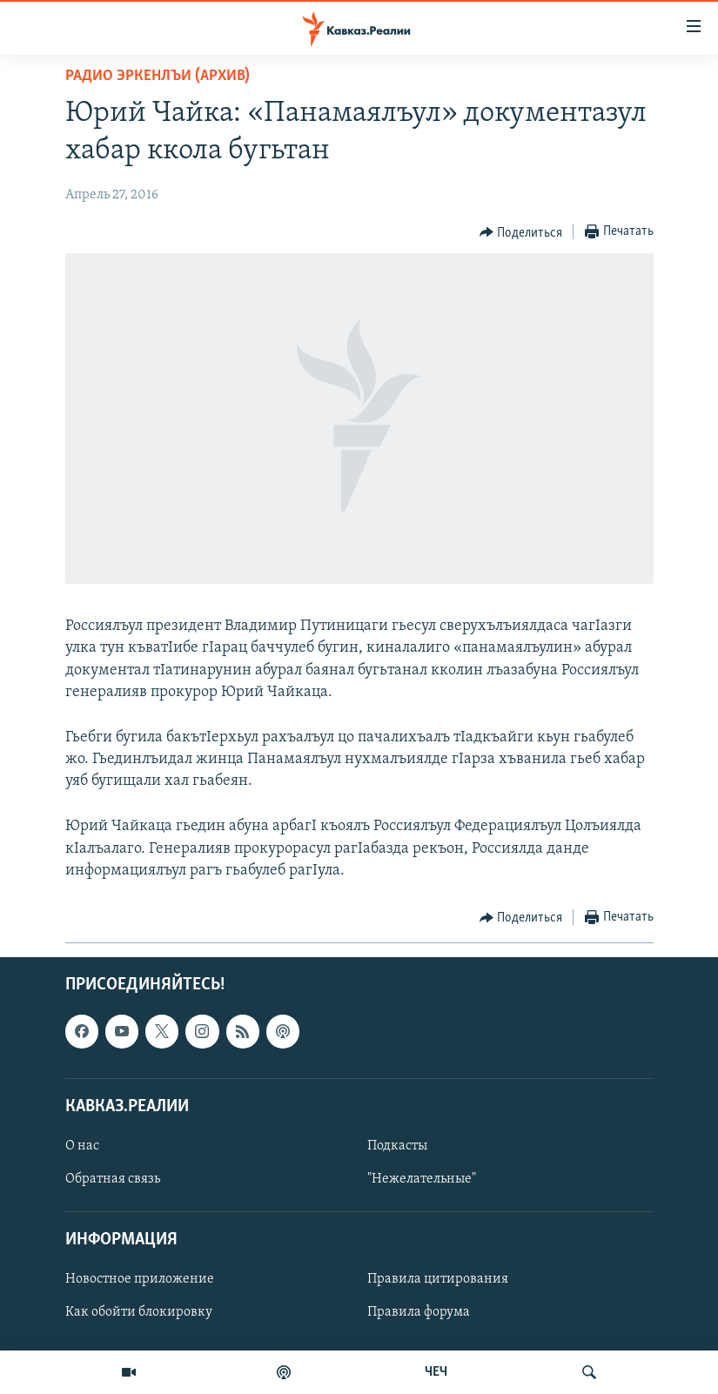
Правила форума (418, 1313)
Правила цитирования (437, 1279)
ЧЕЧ (436, 1372)
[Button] (521, 232)
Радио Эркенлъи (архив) (157, 76)
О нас (82, 1146)
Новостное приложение (139, 1279)
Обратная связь (112, 1179)
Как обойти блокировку (138, 1313)
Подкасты (397, 1146)
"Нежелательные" (421, 1179)
